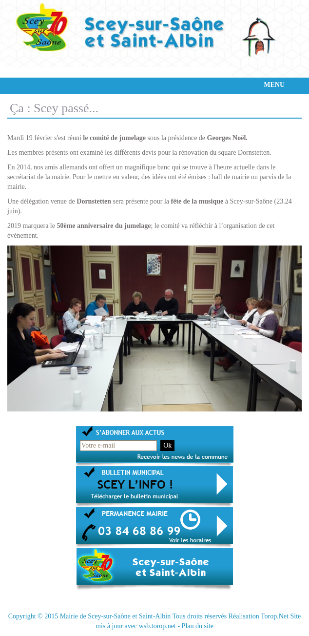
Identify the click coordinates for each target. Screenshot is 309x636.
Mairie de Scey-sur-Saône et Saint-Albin (115, 616)
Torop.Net (275, 616)
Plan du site (197, 626)
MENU (274, 84)
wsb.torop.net (157, 626)
